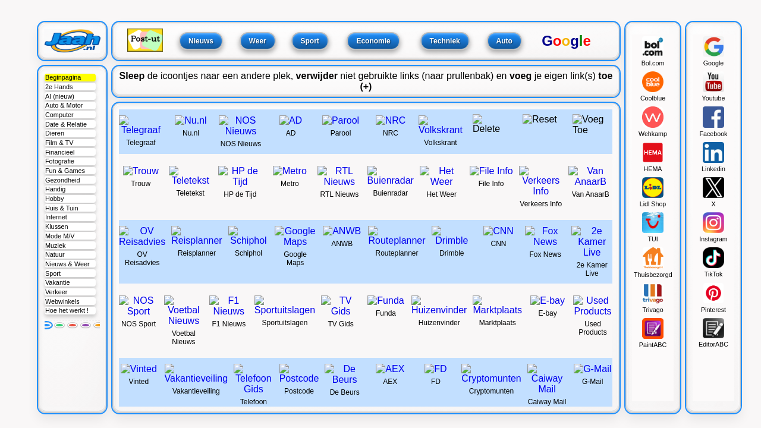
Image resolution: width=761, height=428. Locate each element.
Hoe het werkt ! (67, 310)
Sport (53, 273)
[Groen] (59, 325)
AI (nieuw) (59, 96)
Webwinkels (62, 301)
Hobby (54, 198)
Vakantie (57, 282)
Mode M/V (60, 236)
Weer (257, 41)
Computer (59, 114)
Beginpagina (63, 77)
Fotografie (59, 161)
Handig (55, 189)
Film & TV (59, 142)
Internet (56, 217)
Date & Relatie (66, 124)
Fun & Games (65, 170)
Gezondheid (62, 180)
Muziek (55, 245)
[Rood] (72, 325)
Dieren (54, 133)
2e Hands (59, 86)
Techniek (445, 41)
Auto (504, 41)
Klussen (56, 226)
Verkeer (56, 291)
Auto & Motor (64, 105)
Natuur (55, 254)
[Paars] (85, 325)
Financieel (60, 152)
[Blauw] (46, 325)
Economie (373, 41)
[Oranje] (98, 325)
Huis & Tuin (61, 208)
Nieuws (200, 41)
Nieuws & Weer (67, 264)
